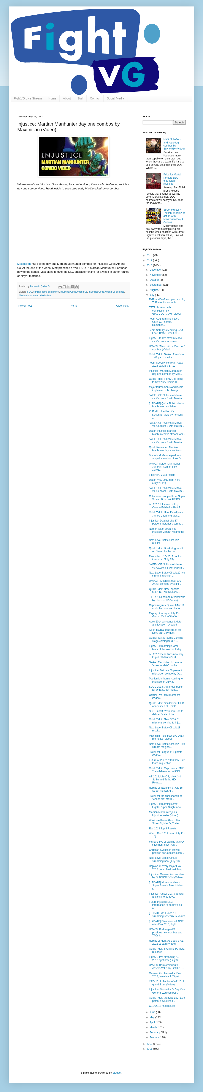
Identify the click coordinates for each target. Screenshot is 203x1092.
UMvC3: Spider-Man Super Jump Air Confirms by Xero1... (164, 466)
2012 (150, 1043)
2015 (150, 255)
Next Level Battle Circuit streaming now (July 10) (164, 859)
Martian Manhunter (28, 295)
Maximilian (24, 263)
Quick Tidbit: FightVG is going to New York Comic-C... (166, 380)
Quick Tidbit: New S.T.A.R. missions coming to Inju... (165, 721)
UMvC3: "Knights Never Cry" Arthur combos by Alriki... (165, 582)
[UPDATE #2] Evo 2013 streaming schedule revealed (167, 915)
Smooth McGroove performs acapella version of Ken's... (166, 457)
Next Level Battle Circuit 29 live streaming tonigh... (167, 574)
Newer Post (25, 305)
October (155, 279)
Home (52, 98)
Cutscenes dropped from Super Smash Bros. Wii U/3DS (167, 498)
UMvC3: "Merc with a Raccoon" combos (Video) (167, 348)
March (154, 1027)
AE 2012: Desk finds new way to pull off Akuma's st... (166, 656)
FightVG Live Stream (28, 98)
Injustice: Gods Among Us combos (106, 291)
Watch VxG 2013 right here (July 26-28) (164, 481)
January (155, 1037)
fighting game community (46, 291)
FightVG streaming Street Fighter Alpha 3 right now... (166, 805)
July (152, 294)
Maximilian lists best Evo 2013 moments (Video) (166, 737)
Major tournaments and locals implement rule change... (166, 389)
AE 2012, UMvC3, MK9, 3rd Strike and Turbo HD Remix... (165, 779)
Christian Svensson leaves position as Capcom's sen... (166, 851)
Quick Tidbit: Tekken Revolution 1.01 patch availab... (167, 356)
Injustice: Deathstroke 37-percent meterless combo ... (166, 522)
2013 (150, 265)
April (152, 1022)
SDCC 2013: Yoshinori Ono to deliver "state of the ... (166, 713)
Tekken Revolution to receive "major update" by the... (165, 664)
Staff (80, 98)
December (156, 269)
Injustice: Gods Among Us (73, 291)
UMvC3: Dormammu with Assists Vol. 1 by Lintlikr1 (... (166, 967)
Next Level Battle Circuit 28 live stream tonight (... (167, 745)
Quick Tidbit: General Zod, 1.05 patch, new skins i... (167, 999)
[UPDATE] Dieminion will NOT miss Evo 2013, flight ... (166, 923)
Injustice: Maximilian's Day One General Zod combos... (167, 991)
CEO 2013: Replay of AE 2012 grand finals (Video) (166, 983)
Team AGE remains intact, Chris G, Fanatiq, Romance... (164, 321)
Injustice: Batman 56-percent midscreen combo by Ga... (165, 672)
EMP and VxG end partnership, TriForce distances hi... (167, 301)
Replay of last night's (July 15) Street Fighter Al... (166, 789)
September (156, 284)
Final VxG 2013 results (162, 474)
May (152, 1017)
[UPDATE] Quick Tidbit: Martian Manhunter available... (167, 405)
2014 (150, 260)
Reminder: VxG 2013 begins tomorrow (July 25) (165, 558)
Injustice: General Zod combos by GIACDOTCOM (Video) (166, 876)
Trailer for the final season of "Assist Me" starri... (165, 797)
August (154, 290)
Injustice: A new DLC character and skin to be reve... (166, 895)
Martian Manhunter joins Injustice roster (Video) (163, 814)
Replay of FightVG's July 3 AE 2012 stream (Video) (166, 942)
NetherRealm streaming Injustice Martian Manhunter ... (166, 532)
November (156, 274)
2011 (150, 1048)
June (153, 1012)
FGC (29, 291)
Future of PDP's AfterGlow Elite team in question (167, 762)
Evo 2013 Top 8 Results (162, 828)
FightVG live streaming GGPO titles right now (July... (166, 843)
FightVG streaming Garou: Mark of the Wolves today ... (166, 647)
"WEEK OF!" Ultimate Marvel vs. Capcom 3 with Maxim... (166, 397)
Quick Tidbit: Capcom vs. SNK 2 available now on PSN (166, 770)
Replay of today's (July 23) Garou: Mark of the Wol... (165, 615)
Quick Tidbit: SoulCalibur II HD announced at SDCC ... (166, 705)
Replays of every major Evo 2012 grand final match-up (165, 868)
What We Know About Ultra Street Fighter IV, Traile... (165, 822)
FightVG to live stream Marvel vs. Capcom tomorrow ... (166, 340)
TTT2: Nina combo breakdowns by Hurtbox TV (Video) (167, 599)
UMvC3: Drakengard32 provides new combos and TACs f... (165, 932)
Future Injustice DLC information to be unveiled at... (165, 905)
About (67, 98)
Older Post (122, 305)
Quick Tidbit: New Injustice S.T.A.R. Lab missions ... (165, 591)
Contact (95, 98)
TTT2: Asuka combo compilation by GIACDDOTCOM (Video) (165, 310)
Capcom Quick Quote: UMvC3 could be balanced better (166, 607)
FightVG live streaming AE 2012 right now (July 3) (164, 958)
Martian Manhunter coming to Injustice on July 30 (166, 680)
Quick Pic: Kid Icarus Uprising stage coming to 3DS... (166, 639)
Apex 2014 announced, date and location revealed (165, 623)
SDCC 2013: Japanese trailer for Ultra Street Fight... (166, 688)
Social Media (115, 98)
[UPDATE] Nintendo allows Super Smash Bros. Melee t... (165, 885)
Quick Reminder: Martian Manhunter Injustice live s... (166, 449)
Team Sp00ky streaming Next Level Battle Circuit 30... (166, 332)
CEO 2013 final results (162, 1005)
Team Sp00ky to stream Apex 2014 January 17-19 (166, 364)
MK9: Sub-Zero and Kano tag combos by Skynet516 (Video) (174, 144)
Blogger (117, 1072)
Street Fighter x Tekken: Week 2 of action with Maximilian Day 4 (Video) (174, 216)
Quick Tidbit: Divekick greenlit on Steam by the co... (166, 550)
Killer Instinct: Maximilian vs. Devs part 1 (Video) (165, 631)
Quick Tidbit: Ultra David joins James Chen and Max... (166, 514)
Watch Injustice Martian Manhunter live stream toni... (167, 432)
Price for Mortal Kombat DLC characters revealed (172, 179)
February (155, 1032)
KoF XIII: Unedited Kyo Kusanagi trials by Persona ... (166, 414)
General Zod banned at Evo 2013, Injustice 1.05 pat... (165, 975)
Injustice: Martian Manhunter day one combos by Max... (165, 372)
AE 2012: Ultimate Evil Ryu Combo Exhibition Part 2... (165, 506)
